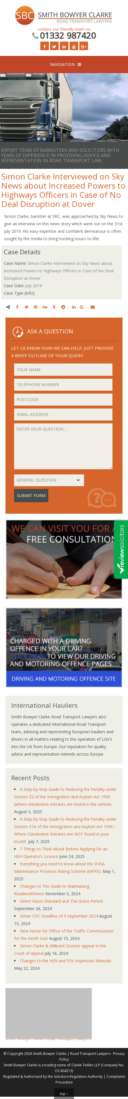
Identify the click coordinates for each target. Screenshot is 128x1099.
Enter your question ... (63, 446)
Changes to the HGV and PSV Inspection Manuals (65, 960)
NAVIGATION (62, 64)
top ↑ (64, 1093)
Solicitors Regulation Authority (78, 1076)
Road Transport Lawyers (90, 1053)
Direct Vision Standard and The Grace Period (61, 901)
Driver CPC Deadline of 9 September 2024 (59, 916)
